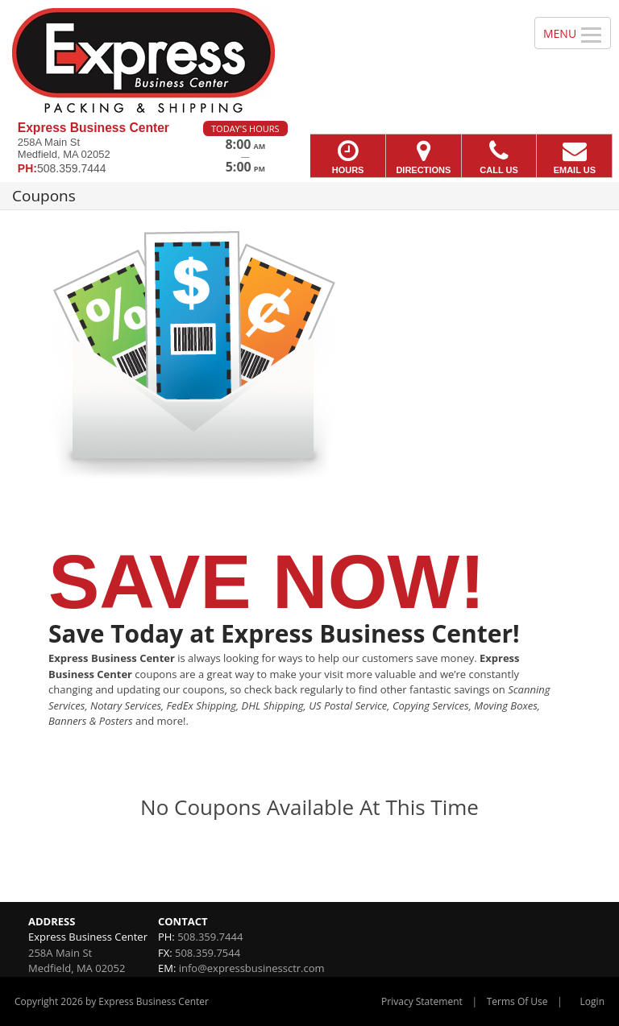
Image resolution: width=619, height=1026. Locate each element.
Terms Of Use (517, 1001)
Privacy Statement (422, 1001)
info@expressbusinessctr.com (252, 968)
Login (592, 1001)
